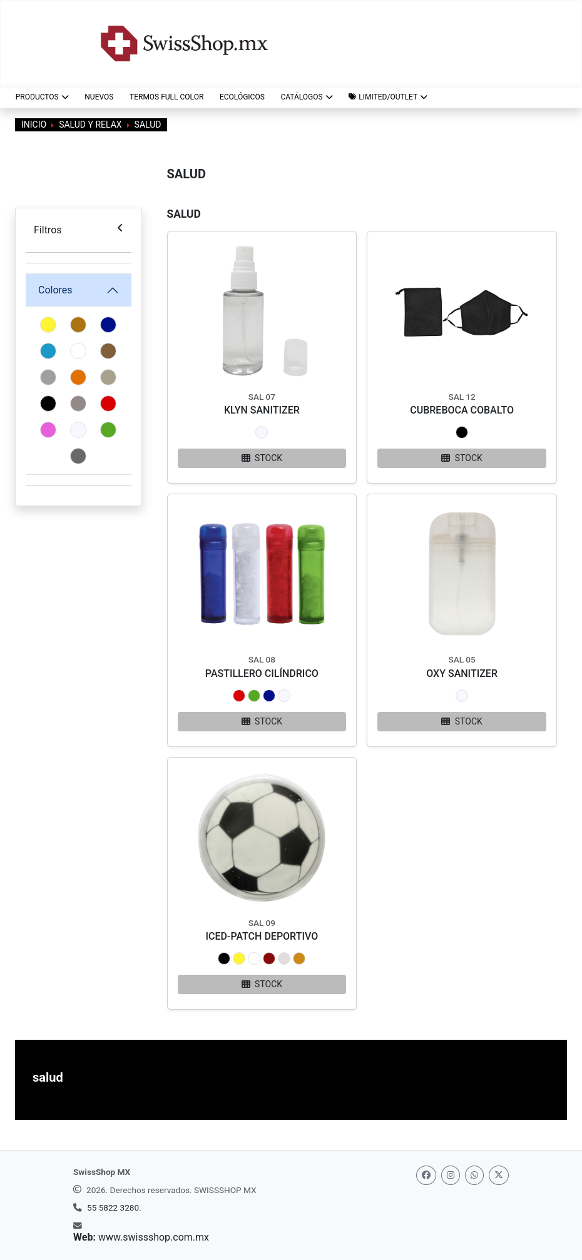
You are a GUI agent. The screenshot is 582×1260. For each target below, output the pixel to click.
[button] (387, 97)
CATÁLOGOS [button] (306, 97)
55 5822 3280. (114, 1207)
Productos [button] (42, 97)
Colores (55, 290)
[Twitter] (499, 1175)
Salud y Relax (90, 124)
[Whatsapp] (474, 1175)
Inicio (33, 124)
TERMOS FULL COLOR (166, 97)
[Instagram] (450, 1175)
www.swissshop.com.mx (153, 1237)
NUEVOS (98, 97)
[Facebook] (426, 1175)
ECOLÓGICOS (242, 97)
